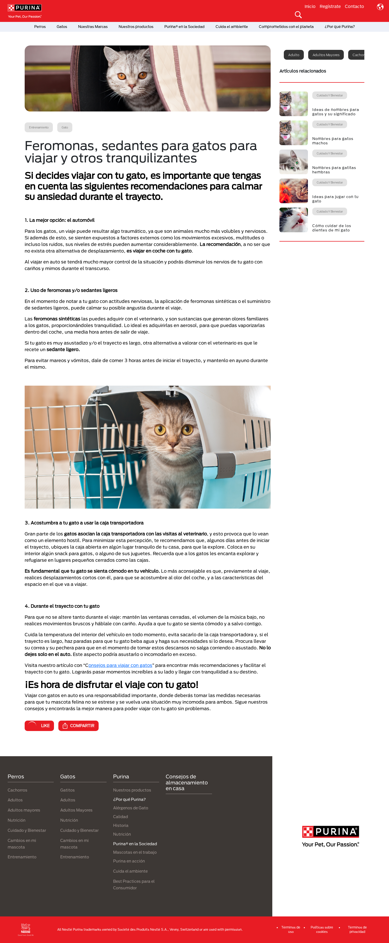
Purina (121, 776)
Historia (120, 825)
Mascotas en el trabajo (135, 852)
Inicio (310, 6)
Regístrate (330, 6)
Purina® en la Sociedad (184, 26)
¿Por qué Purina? (340, 26)
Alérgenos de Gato (130, 808)
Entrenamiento (22, 857)
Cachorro (360, 55)
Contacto (354, 6)
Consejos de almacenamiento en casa (187, 782)
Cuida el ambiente (232, 26)
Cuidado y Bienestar (27, 830)
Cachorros (17, 790)
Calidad (120, 816)
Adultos (15, 800)
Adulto (293, 55)
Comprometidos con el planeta (286, 26)
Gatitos (67, 790)
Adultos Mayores (76, 810)
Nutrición (16, 820)
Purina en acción (129, 861)
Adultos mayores (326, 55)
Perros (40, 26)
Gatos (62, 26)
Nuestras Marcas (93, 26)
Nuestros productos (136, 26)
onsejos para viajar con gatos (120, 665)
